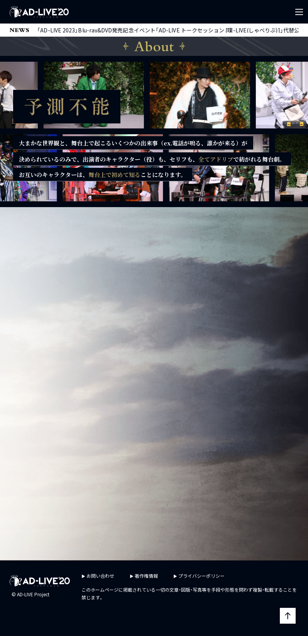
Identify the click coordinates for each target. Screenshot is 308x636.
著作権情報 (146, 575)
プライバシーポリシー (201, 575)
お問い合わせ (100, 575)
